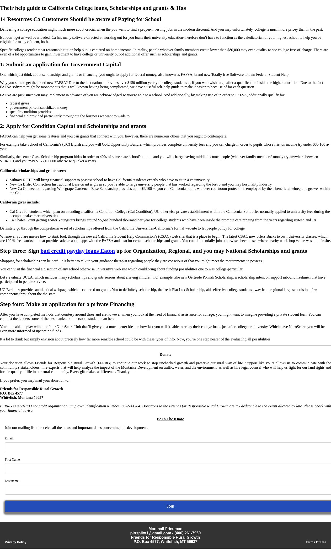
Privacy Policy (15, 542)
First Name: (13, 459)
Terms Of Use (316, 542)
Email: (9, 438)
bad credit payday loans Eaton (78, 251)
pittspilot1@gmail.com (150, 533)
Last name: (12, 481)
